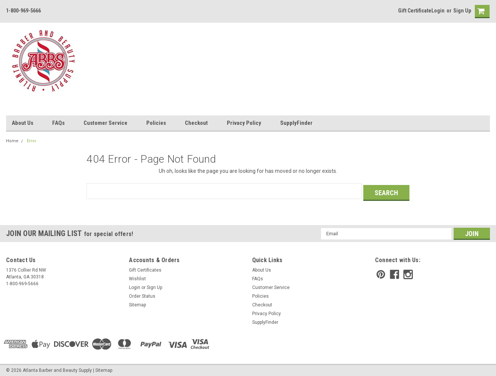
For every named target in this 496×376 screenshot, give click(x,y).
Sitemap (137, 303)
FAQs (58, 123)
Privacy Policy (244, 123)
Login (438, 11)
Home (12, 140)
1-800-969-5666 (23, 11)
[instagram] (408, 272)
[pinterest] (381, 272)
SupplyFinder (296, 123)
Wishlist (137, 277)
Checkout (196, 123)
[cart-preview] (480, 11)
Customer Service (105, 123)
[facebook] (394, 272)
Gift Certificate (414, 11)
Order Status (142, 294)
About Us (22, 123)
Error (31, 140)
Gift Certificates (145, 268)
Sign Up (462, 11)
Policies (156, 123)
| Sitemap (102, 368)
